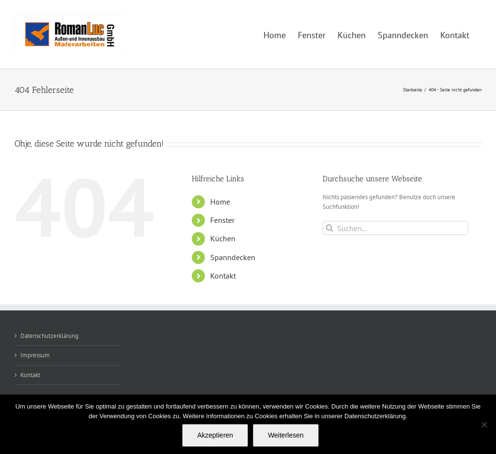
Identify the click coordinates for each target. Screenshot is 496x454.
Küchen (222, 238)
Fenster (222, 220)
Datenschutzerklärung (49, 336)
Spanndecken (232, 257)
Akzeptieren (215, 435)
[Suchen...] (395, 228)
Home (220, 201)
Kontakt (223, 275)
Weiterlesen (286, 435)
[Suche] (330, 228)
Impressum (35, 355)
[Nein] (484, 424)
